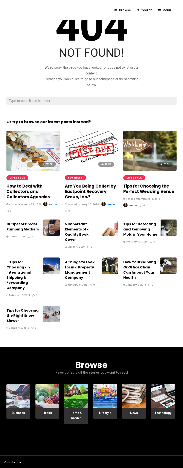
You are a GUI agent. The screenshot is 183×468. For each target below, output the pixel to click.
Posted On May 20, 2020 (82, 203)
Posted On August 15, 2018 (141, 198)
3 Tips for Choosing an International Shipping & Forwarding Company (18, 274)
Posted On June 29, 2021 (23, 203)
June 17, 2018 (16, 235)
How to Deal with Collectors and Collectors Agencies (32, 191)
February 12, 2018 (135, 240)
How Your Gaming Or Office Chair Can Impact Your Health (139, 269)
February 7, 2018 (18, 294)
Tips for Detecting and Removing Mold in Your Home (140, 228)
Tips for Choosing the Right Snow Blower (22, 314)
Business (75, 177)
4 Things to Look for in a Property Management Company (80, 269)
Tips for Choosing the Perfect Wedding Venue (147, 188)
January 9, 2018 (76, 283)
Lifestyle (17, 177)
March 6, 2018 (75, 245)
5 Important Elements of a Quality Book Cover (77, 231)
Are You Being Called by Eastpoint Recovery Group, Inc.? (89, 191)
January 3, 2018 (17, 327)
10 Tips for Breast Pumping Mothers (22, 226)
